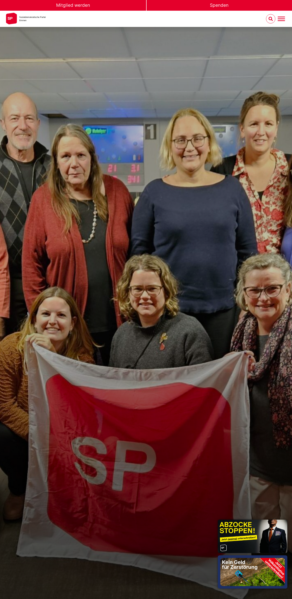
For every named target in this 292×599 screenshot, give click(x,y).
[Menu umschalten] (281, 19)
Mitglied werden (73, 5)
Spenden (219, 5)
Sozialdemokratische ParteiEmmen (32, 19)
